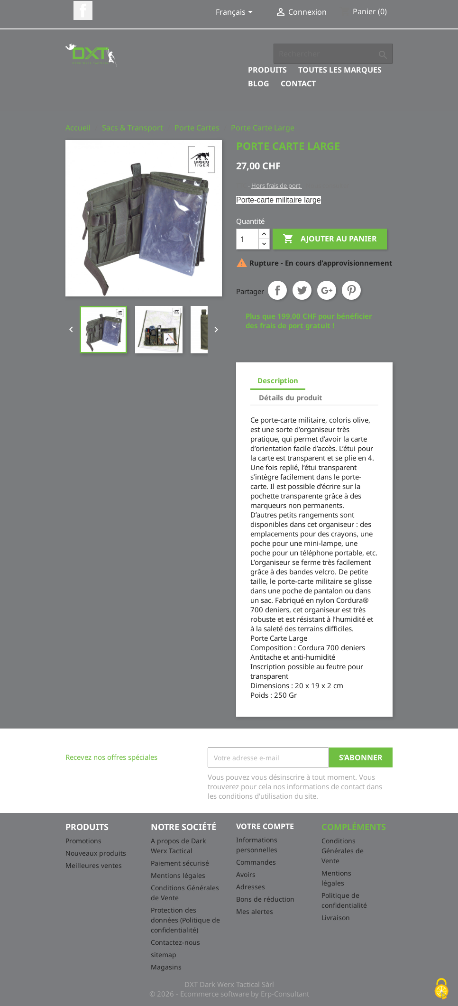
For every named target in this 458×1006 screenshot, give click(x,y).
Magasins (166, 966)
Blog (258, 83)
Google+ (326, 290)
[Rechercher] (333, 54)
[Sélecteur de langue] (236, 12)
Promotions (83, 840)
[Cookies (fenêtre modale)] (441, 989)
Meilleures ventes (93, 865)
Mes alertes (254, 911)
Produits (267, 70)
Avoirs (246, 874)
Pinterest (351, 290)
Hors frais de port (276, 185)
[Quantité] (247, 239)
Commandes (256, 862)
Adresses (250, 886)
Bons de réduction (265, 899)
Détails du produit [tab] (290, 397)
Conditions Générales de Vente (342, 850)
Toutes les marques (340, 70)
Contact (298, 83)
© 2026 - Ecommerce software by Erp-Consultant (229, 993)
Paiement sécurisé (180, 863)
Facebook (82, 10)
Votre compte (265, 826)
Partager (277, 290)
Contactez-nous (175, 942)
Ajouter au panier (330, 239)
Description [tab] (277, 380)
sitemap (163, 954)
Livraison (335, 917)
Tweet (302, 290)
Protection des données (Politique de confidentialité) (185, 919)
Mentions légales (178, 875)
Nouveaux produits (95, 853)
